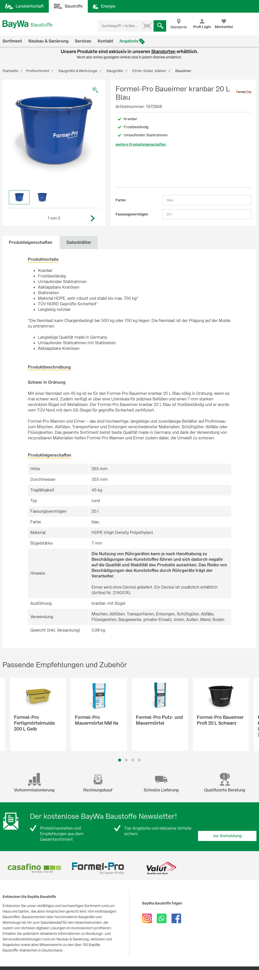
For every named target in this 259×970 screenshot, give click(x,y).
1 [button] (120, 760)
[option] (54, 131)
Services (83, 41)
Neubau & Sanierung (48, 41)
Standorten (163, 51)
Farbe (121, 200)
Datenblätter (79, 242)
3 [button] (133, 760)
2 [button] (126, 760)
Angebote (128, 41)
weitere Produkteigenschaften (141, 144)
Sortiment (12, 41)
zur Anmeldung (227, 835)
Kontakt (105, 41)
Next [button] (92, 218)
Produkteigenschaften (30, 242)
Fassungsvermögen (132, 214)
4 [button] (139, 760)
